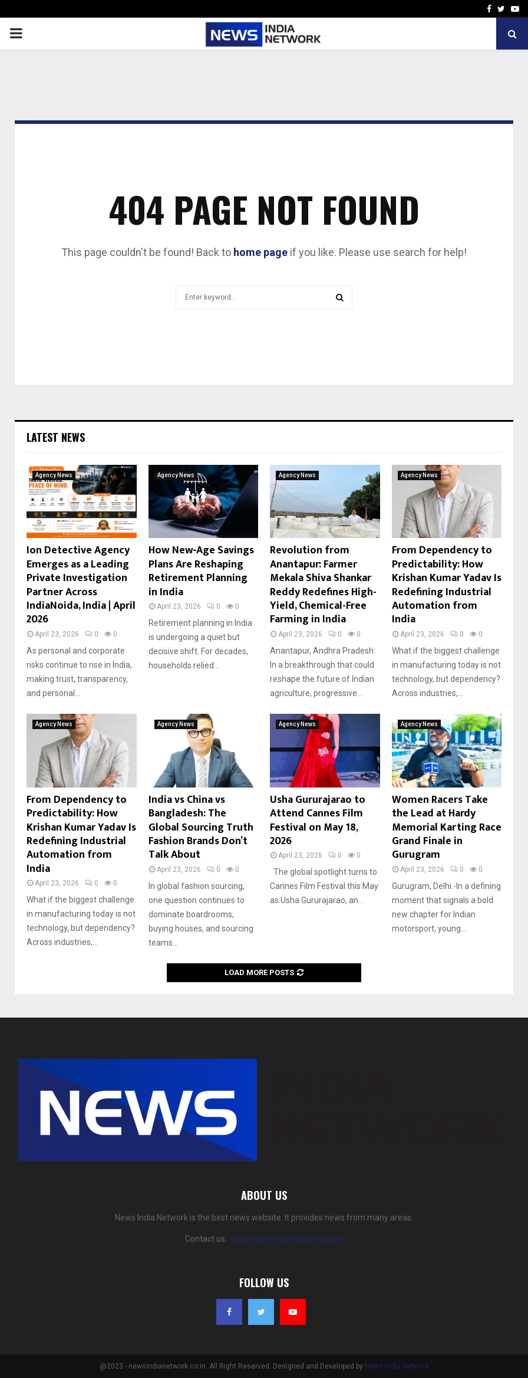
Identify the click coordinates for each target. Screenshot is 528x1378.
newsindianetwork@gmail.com (286, 1239)
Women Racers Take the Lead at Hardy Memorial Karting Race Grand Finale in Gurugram (446, 827)
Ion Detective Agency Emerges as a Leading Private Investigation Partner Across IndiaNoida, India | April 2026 (81, 585)
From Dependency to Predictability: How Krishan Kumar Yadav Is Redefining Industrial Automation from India (446, 585)
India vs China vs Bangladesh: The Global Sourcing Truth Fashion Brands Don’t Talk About (200, 827)
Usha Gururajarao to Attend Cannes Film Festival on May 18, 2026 (317, 820)
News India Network (397, 1366)
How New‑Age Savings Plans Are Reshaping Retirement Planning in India (201, 571)
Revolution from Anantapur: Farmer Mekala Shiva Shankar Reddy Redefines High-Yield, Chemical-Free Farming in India (323, 585)
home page (260, 252)
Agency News (53, 475)
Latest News (56, 437)
